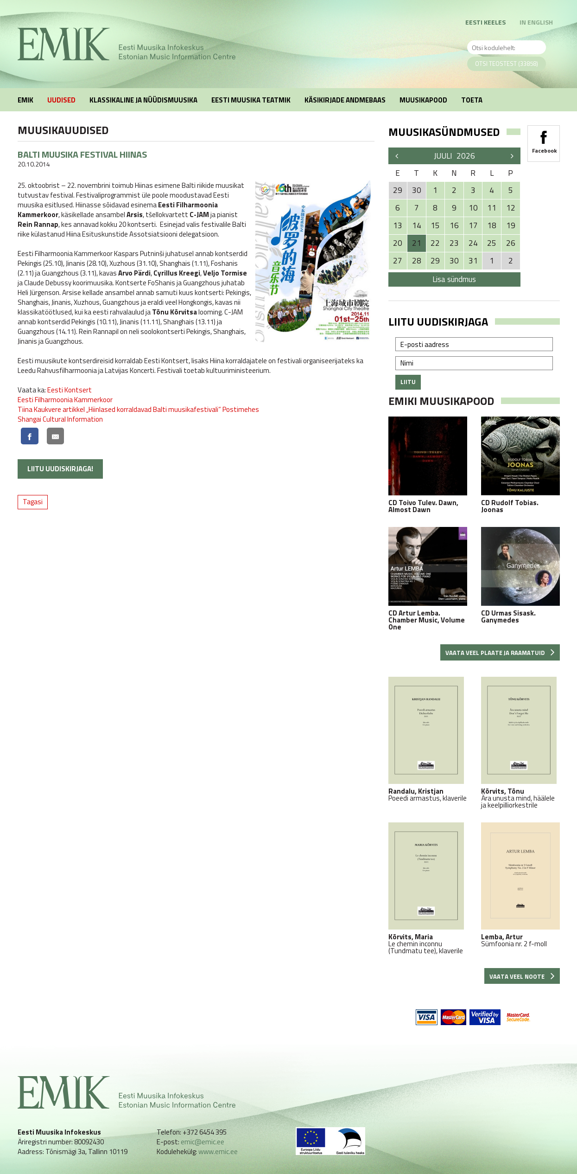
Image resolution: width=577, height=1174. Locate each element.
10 (473, 207)
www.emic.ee (218, 1151)
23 (454, 243)
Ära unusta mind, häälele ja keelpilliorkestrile (520, 742)
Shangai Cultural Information (60, 419)
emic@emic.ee (202, 1141)
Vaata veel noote (522, 976)
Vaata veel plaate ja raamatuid (500, 652)
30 (454, 260)
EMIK (25, 100)
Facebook (543, 139)
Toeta (471, 100)
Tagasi (33, 501)
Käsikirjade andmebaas (345, 100)
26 (510, 243)
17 (473, 225)
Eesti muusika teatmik (251, 100)
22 (435, 243)
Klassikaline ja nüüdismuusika (143, 100)
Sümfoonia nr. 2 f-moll (520, 884)
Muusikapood (423, 100)
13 (397, 225)
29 (435, 260)
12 (510, 207)
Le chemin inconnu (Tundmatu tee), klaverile (427, 888)
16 (454, 225)
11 (491, 207)
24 (473, 243)
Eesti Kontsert (69, 390)
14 (416, 225)
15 (435, 225)
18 (491, 225)
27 (397, 260)
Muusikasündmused (444, 131)
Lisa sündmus (454, 279)
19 (510, 225)
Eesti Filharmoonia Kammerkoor (65, 399)
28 (416, 260)
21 (416, 243)
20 (397, 243)
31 (473, 260)
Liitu (408, 381)
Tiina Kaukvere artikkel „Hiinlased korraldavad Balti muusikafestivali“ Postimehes (138, 409)
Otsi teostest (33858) (506, 63)
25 (491, 243)
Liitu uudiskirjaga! (60, 468)
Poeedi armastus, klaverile (427, 739)
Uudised (61, 100)
